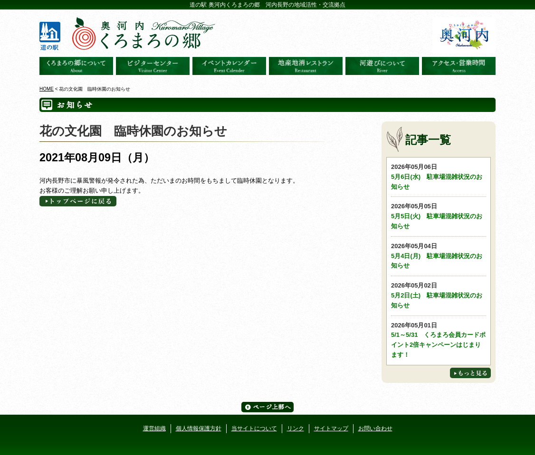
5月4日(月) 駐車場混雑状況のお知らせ (438, 255)
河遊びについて (382, 66)
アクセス (459, 66)
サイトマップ (331, 428)
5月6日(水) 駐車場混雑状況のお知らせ (438, 176)
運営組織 (154, 428)
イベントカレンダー (229, 66)
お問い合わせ (375, 428)
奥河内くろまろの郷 (76, 66)
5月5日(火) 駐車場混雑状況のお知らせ (438, 216)
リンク (295, 428)
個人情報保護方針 (198, 428)
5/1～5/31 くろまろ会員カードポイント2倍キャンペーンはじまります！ (438, 339)
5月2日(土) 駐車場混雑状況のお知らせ (438, 295)
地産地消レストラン (306, 66)
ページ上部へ (267, 407)
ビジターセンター (153, 66)
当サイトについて (254, 428)
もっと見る (470, 373)
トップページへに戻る (77, 201)
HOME (46, 89)
